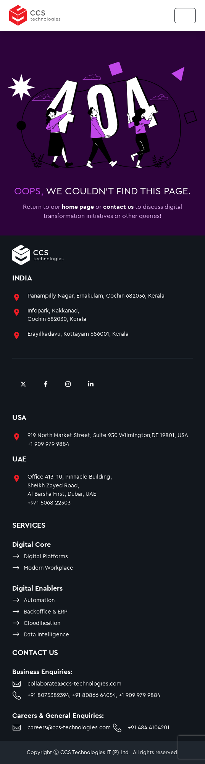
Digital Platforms (46, 556)
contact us (118, 206)
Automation (39, 600)
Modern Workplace (48, 567)
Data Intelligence (46, 634)
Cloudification (42, 622)
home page (78, 206)
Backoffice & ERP (46, 611)
